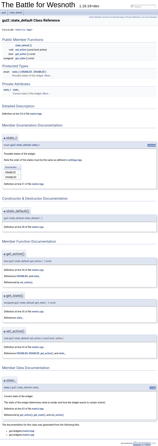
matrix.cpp (37, 227)
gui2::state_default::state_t (25, 145)
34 (21, 113)
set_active (20, 49)
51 (23, 184)
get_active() (46, 353)
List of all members (149, 17)
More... (48, 75)
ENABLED (26, 71)
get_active (20, 54)
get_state (20, 58)
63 (23, 408)
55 (23, 311)
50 (23, 270)
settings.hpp (75, 160)
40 (23, 227)
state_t (15, 71)
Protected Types (118, 17)
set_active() (26, 282)
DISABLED (39, 71)
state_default (16, 13)
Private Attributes (133, 17)
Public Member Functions (99, 17)
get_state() (39, 415)
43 (23, 347)
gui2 (4, 13)
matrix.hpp (24, 29)
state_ (16, 89)
